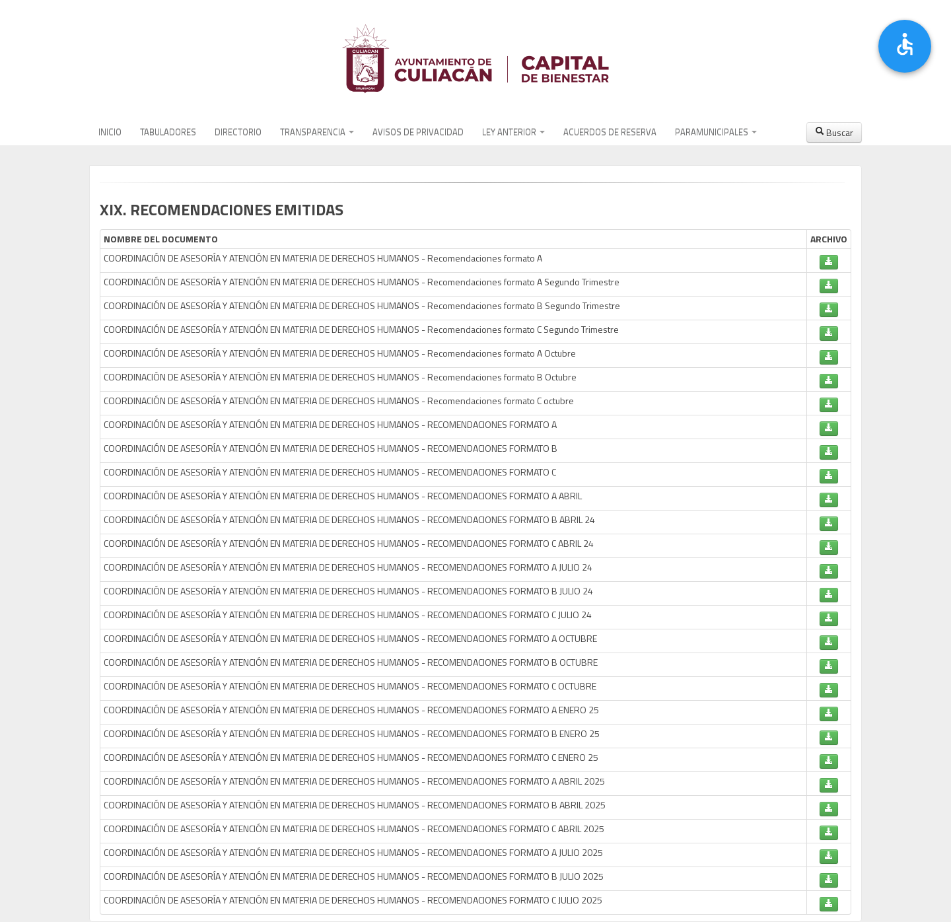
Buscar (834, 132)
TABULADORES (168, 132)
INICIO (110, 132)
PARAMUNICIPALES (716, 132)
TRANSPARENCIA (317, 132)
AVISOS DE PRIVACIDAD (418, 132)
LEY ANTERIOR (513, 132)
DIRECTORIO (238, 132)
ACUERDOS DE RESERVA (609, 132)
